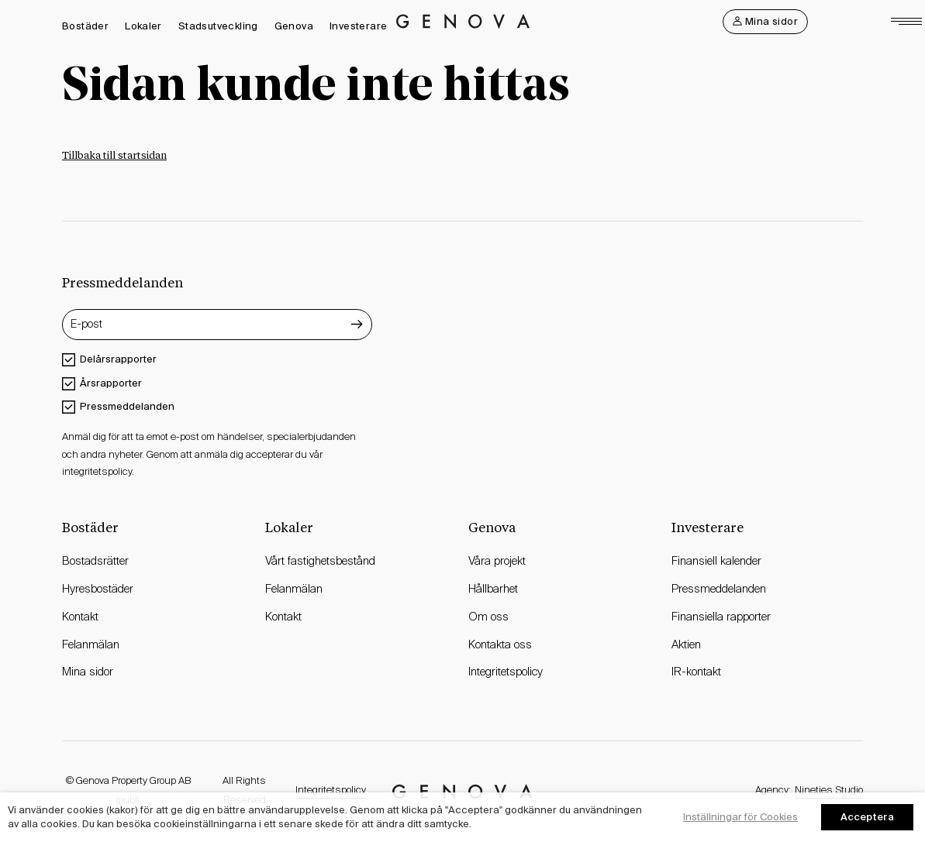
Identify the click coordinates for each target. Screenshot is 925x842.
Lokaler (143, 26)
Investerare (358, 26)
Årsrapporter (111, 383)
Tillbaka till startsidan (114, 156)
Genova (293, 26)
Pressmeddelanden (127, 406)
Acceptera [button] (867, 816)
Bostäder (85, 26)
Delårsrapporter (118, 359)
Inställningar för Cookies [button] (740, 817)
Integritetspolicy (330, 790)
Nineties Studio (829, 790)
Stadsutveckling (218, 26)
